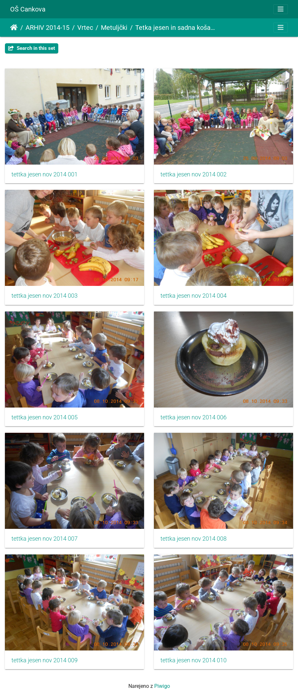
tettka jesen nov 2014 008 (193, 538)
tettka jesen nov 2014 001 (44, 174)
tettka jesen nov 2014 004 (193, 295)
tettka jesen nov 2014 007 (44, 538)
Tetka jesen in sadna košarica (175, 27)
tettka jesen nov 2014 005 (44, 417)
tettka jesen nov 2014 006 (193, 417)
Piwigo (162, 686)
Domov (14, 27)
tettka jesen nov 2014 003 (44, 295)
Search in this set (31, 48)
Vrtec (85, 27)
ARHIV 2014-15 (47, 27)
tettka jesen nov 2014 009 (44, 660)
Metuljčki (114, 27)
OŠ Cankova (28, 9)
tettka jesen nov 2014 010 (193, 660)
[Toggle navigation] (280, 9)
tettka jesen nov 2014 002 (193, 174)
